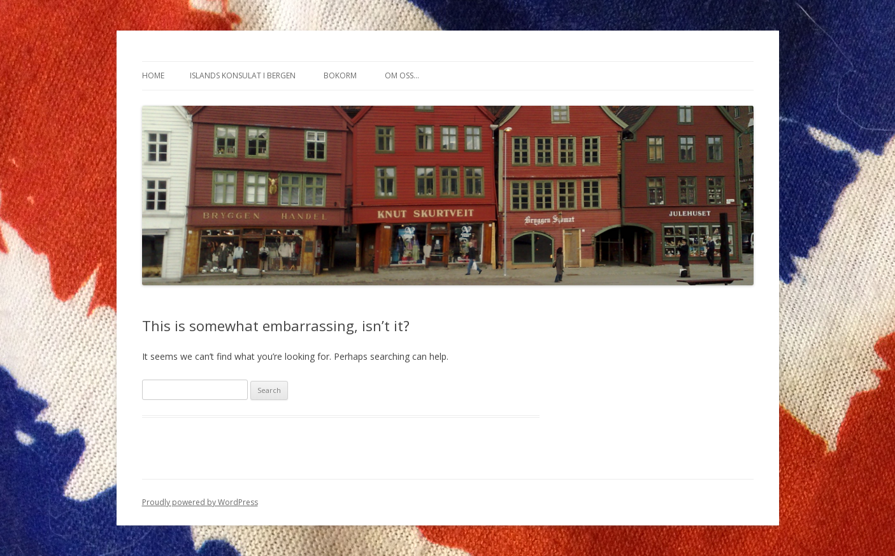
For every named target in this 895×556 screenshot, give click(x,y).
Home (153, 75)
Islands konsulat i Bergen (243, 75)
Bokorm (340, 75)
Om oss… (402, 75)
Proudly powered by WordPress (200, 502)
